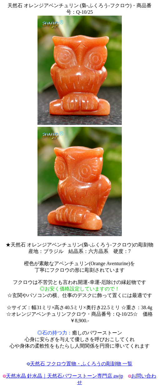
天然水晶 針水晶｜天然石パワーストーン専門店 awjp (64, 376)
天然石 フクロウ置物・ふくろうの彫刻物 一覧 (81, 363)
